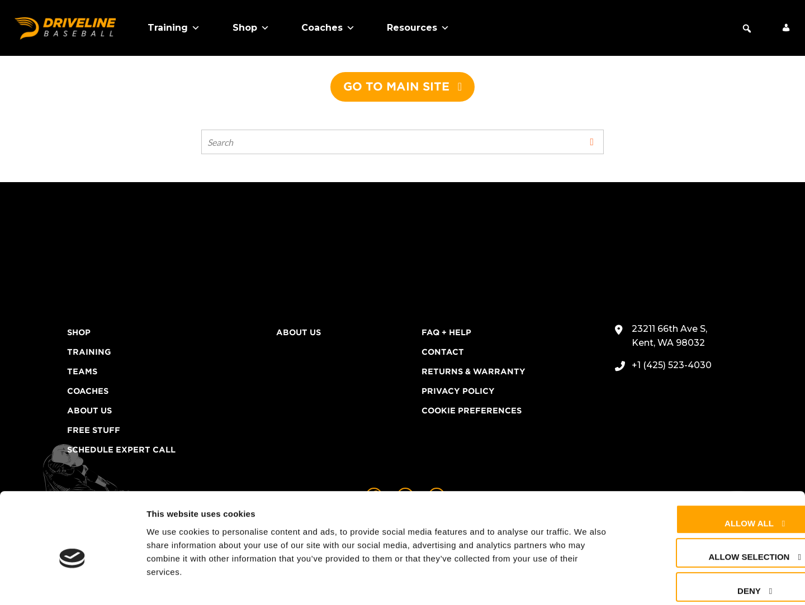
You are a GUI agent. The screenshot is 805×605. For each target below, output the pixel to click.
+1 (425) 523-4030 (672, 365)
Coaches (328, 27)
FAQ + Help (446, 332)
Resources (418, 27)
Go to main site (396, 86)
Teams (82, 371)
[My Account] (786, 27)
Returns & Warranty (473, 371)
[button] (746, 28)
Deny (706, 537)
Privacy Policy (458, 391)
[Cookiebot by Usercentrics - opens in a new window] (72, 583)
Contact (443, 351)
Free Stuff (93, 430)
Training (174, 27)
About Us (89, 410)
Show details (587, 583)
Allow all (706, 469)
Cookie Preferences (472, 410)
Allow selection (705, 503)
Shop (251, 27)
